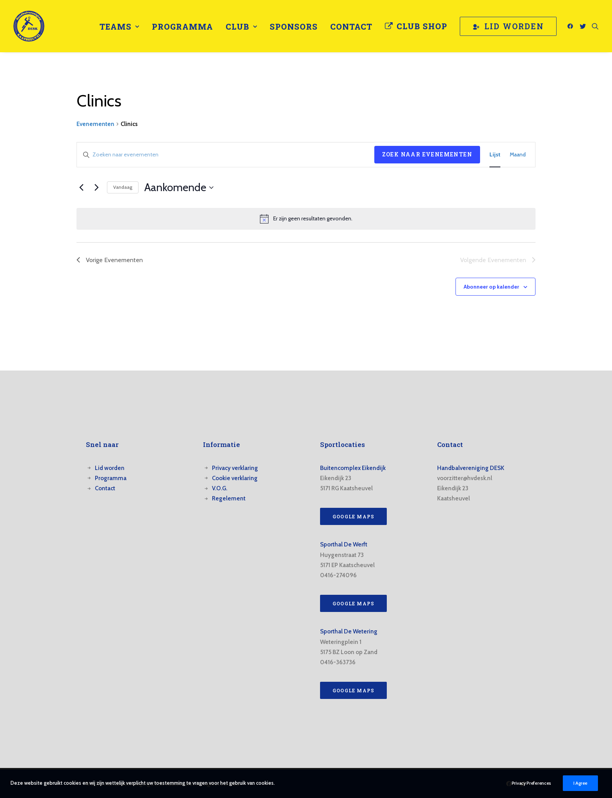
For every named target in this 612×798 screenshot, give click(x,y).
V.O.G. (219, 488)
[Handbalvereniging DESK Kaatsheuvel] (28, 26)
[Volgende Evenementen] (96, 187)
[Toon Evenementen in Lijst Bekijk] (494, 154)
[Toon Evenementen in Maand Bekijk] (518, 154)
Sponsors (294, 26)
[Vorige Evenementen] (81, 187)
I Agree (580, 784)
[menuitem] (119, 26)
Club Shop (422, 26)
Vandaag (122, 187)
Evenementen (95, 124)
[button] (571, 26)
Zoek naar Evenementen (427, 154)
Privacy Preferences (531, 784)
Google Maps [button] (353, 516)
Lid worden (110, 468)
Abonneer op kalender (491, 286)
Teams (119, 26)
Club (241, 26)
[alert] (306, 219)
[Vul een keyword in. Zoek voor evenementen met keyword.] (225, 154)
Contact (351, 26)
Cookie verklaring (235, 478)
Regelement (229, 498)
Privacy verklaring (235, 468)
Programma (182, 26)
